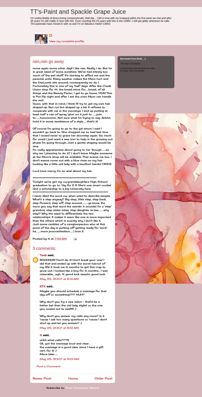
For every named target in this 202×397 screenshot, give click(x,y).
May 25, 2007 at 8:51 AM (59, 327)
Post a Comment (48, 366)
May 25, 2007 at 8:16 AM (59, 278)
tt (41, 335)
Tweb (43, 255)
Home (73, 378)
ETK (43, 286)
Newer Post (42, 378)
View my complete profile (66, 41)
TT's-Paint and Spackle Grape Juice (78, 11)
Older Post (104, 378)
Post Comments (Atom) (82, 387)
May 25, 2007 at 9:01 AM (59, 359)
